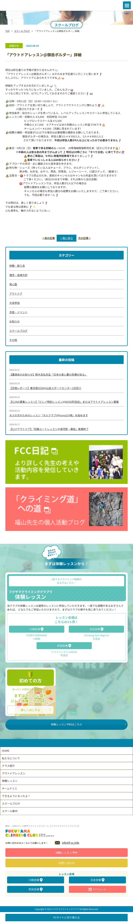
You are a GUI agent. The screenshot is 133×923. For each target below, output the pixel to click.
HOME (5, 750)
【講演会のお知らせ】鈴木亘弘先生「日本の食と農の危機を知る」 (48, 374)
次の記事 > (84, 238)
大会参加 (14, 303)
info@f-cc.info (70, 843)
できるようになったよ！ (16, 796)
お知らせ (14, 321)
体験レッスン (9, 781)
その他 (13, 340)
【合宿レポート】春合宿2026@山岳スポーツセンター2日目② (45, 388)
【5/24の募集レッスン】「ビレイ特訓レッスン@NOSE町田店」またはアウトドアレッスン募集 (64, 402)
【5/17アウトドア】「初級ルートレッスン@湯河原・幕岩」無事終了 (49, 429)
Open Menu (127, 5)
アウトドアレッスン (13, 773)
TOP (7, 31)
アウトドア (15, 293)
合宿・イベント (18, 312)
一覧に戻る (66, 238)
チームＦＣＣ (9, 788)
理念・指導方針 (18, 275)
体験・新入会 (17, 265)
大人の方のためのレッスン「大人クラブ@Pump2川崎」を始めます (48, 415)
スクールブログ (22, 31)
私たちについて (11, 758)
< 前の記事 (48, 238)
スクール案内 (9, 811)
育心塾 (13, 284)
